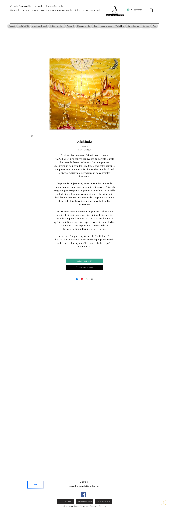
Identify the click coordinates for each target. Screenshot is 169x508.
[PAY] (35, 485)
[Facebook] (83, 494)
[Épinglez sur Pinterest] (82, 279)
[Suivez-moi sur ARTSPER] (115, 15)
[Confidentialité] (65, 501)
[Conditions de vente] (84, 501)
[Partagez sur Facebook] (77, 279)
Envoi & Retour (84, 150)
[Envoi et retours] (103, 501)
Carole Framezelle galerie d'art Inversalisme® (36, 6)
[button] (151, 10)
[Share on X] (91, 279)
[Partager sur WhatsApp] (87, 279)
